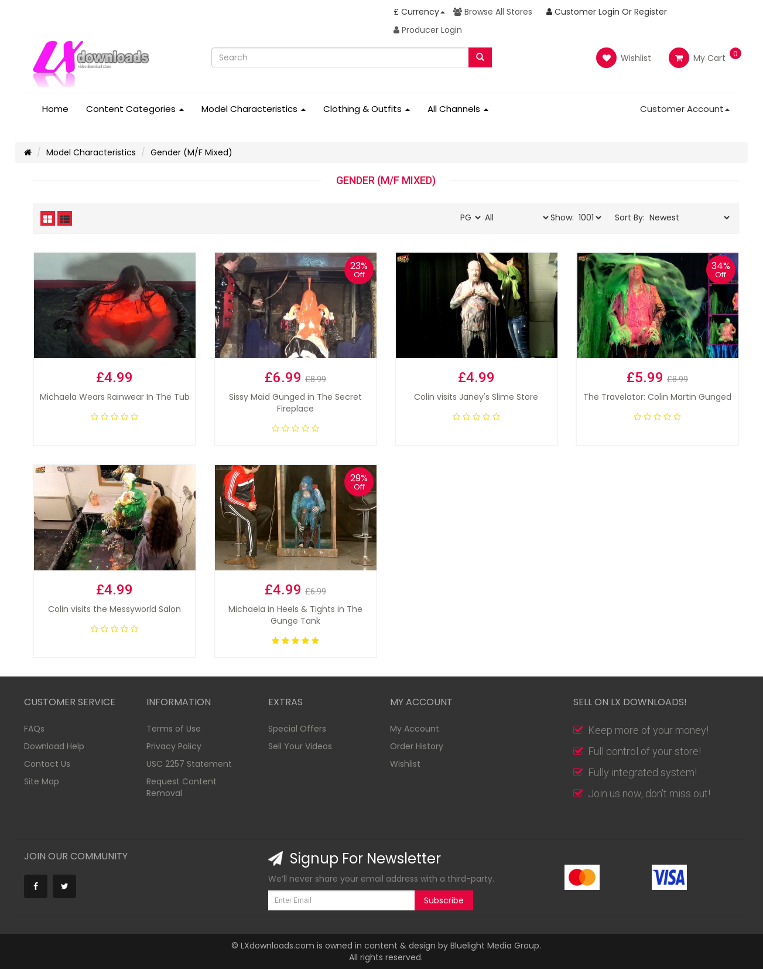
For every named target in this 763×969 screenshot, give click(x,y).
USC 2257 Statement (189, 764)
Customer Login (583, 12)
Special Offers (297, 729)
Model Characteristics (253, 109)
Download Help (54, 746)
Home (55, 109)
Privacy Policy (173, 746)
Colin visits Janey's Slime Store (476, 397)
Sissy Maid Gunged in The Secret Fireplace (295, 402)
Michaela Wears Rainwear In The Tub (115, 397)
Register (650, 12)
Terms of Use (173, 729)
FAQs (34, 729)
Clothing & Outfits (366, 109)
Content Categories (135, 109)
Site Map (41, 781)
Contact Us (47, 764)
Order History (416, 746)
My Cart (697, 58)
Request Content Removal (181, 787)
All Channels (457, 109)
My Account (414, 729)
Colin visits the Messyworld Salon (114, 609)
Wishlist (623, 57)
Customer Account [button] (685, 109)
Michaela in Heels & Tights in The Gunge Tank (295, 615)
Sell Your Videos (300, 746)
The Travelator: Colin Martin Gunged (657, 397)
